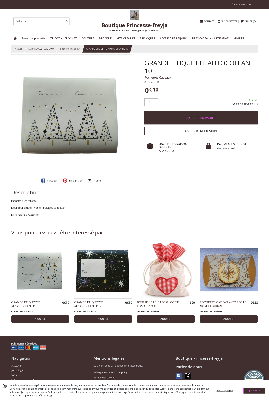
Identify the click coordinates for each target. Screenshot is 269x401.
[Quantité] (151, 102)
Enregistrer (72, 180)
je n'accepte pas (224, 390)
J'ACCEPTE (254, 390)
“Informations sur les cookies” (143, 392)
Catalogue (17, 370)
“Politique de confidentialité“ (191, 392)
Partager (49, 180)
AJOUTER (40, 319)
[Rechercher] (66, 21)
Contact (16, 375)
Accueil (18, 48)
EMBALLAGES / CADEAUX (41, 48)
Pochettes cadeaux (70, 48)
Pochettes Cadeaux (157, 77)
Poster (95, 180)
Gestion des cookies (104, 377)
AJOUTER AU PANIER (201, 118)
